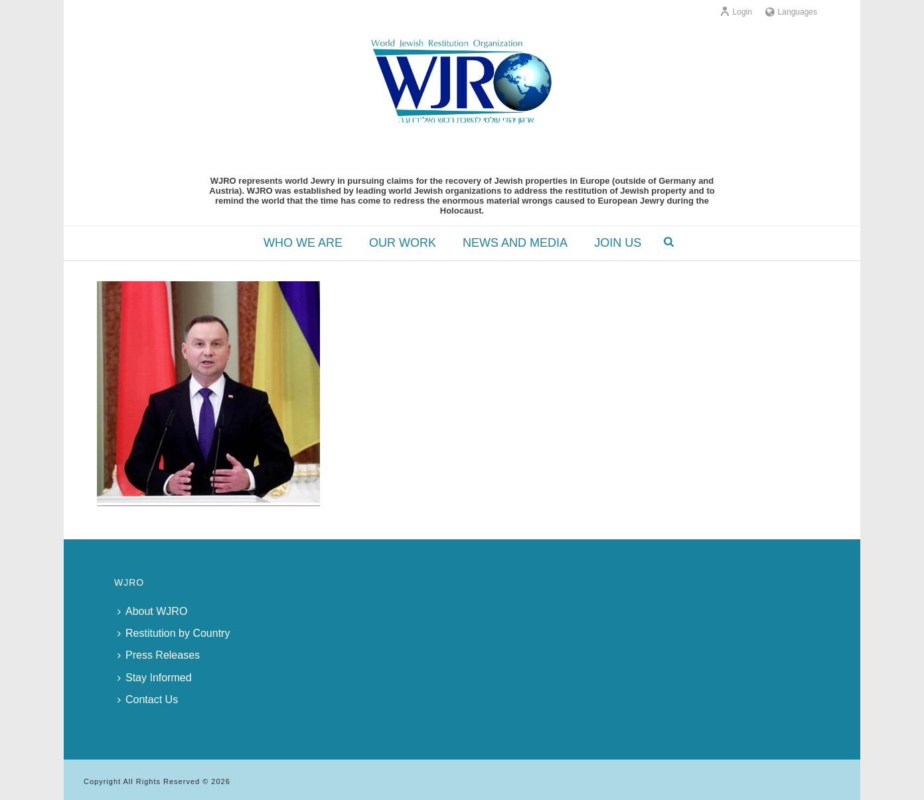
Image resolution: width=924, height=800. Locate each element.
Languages (791, 12)
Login (736, 12)
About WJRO (152, 611)
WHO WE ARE (303, 242)
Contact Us (147, 699)
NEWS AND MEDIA (515, 242)
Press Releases (158, 655)
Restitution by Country (173, 633)
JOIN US (617, 242)
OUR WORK (402, 242)
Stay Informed (154, 677)
